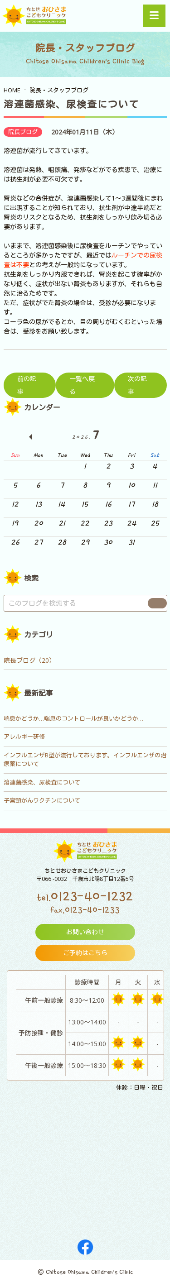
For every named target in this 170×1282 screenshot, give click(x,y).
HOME (12, 90)
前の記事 (26, 385)
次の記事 (137, 385)
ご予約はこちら (85, 952)
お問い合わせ (85, 932)
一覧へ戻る (82, 385)
